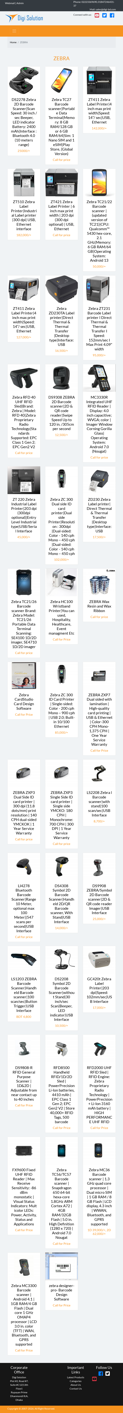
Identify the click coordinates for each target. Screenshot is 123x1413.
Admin (20, 3)
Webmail (10, 3)
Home (13, 42)
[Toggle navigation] (14, 31)
